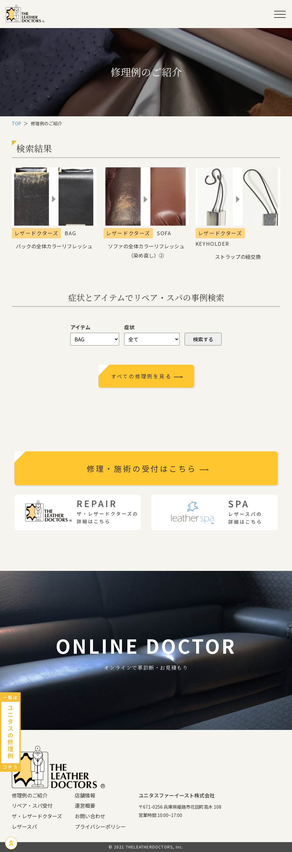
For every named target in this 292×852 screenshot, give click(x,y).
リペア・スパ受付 (32, 805)
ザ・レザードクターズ (37, 816)
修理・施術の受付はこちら (148, 468)
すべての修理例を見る (147, 376)
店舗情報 (85, 795)
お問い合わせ (90, 816)
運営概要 (85, 805)
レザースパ (24, 826)
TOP (16, 123)
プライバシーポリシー (100, 826)
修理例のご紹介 (29, 795)
